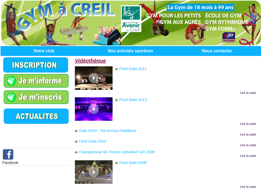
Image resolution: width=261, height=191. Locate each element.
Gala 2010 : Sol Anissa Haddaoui (107, 130)
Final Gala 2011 (133, 68)
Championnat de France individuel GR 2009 (117, 152)
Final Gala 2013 (133, 99)
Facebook (10, 163)
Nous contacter (217, 51)
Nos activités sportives (130, 51)
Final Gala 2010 (92, 141)
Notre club (44, 51)
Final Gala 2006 (133, 162)
